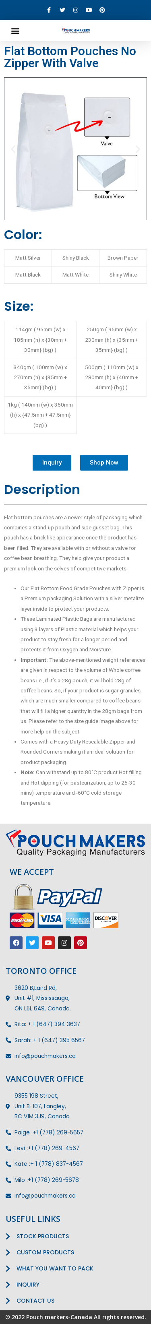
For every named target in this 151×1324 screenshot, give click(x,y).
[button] (15, 30)
